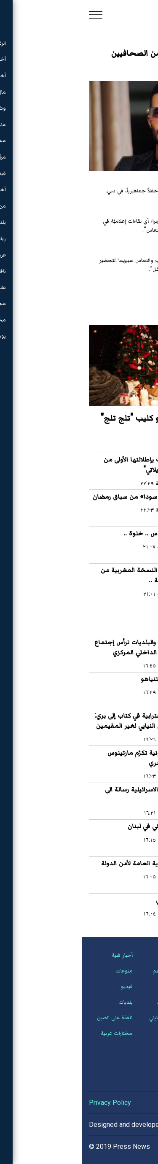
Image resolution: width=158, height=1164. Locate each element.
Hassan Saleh (113, 1125)
